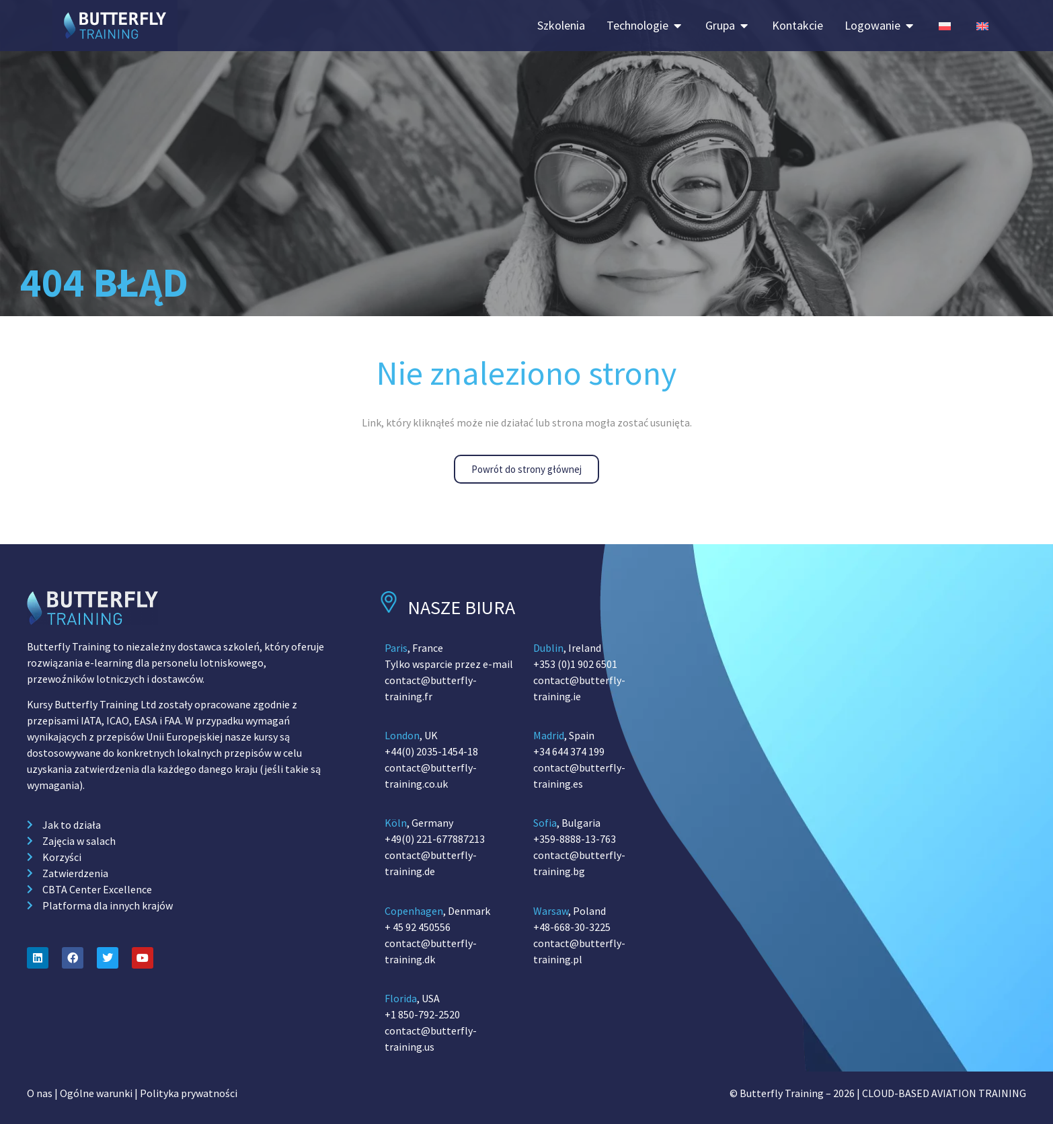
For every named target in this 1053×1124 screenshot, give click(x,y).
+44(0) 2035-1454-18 (431, 751)
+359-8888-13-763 (574, 839)
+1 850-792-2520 (422, 1014)
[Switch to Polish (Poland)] (945, 25)
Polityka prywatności (188, 1093)
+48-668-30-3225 (572, 927)
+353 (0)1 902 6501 (575, 664)
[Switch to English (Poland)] (982, 25)
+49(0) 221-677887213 (435, 839)
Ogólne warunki (96, 1093)
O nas (39, 1093)
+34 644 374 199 (568, 751)
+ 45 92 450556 (418, 927)
